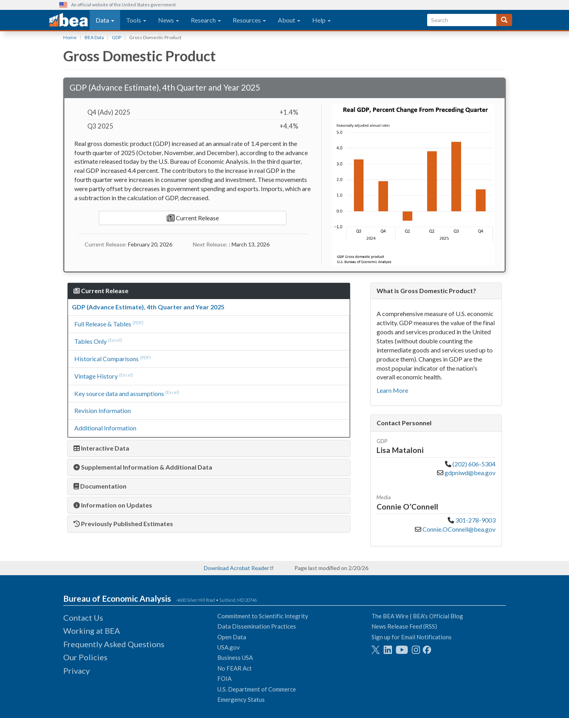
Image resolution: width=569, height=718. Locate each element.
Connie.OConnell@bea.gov (458, 529)
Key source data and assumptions (119, 393)
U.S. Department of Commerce (256, 689)
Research (206, 20)
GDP (116, 37)
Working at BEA (91, 630)
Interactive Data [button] (101, 448)
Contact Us (83, 617)
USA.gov (228, 647)
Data (105, 20)
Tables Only (90, 341)
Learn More (392, 390)
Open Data (231, 636)
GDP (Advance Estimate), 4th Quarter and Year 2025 (148, 307)
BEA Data (94, 37)
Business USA (235, 657)
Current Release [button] (100, 290)
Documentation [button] (99, 486)
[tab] (209, 448)
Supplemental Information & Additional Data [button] (142, 467)
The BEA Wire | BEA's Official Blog (417, 615)
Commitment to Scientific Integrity (262, 615)
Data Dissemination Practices (256, 626)
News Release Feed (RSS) (404, 626)
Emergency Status (241, 699)
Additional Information (105, 428)
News (168, 20)
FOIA (224, 678)
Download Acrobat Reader (236, 568)
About (289, 20)
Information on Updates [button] (112, 505)
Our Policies (85, 657)
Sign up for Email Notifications (411, 636)
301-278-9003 (475, 520)
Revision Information (102, 410)
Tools (136, 20)
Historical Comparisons (106, 358)
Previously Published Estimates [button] (123, 523)
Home (70, 37)
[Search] (504, 20)
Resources (249, 20)
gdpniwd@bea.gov (469, 472)
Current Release (193, 218)
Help (321, 20)
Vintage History (96, 376)
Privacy (76, 670)
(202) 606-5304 (474, 464)
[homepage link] (68, 20)
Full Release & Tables (102, 324)
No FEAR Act (234, 668)
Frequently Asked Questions (113, 644)
